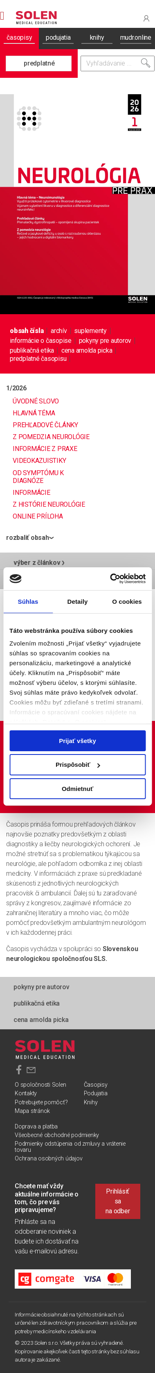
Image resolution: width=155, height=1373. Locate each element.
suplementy (90, 331)
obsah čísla (26, 331)
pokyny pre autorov (105, 340)
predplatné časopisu (38, 359)
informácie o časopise (41, 340)
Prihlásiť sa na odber (118, 1201)
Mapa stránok (32, 1111)
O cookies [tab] (127, 601)
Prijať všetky (77, 740)
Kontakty (26, 1093)
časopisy (19, 37)
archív (59, 331)
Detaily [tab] (77, 601)
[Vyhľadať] (145, 63)
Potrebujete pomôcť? (41, 1102)
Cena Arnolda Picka (86, 350)
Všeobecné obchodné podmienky (57, 1135)
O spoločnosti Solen (40, 1084)
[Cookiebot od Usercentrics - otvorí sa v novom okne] (111, 578)
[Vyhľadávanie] (118, 63)
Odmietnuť (77, 788)
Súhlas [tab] (28, 601)
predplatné (39, 63)
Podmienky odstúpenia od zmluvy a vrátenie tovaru (70, 1146)
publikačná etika (32, 350)
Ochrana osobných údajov (48, 1158)
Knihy (91, 1102)
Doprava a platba (36, 1126)
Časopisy (96, 1084)
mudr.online (135, 37)
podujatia (58, 37)
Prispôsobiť (78, 764)
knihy (97, 37)
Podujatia (96, 1093)
